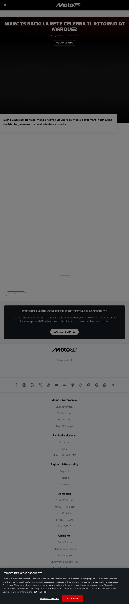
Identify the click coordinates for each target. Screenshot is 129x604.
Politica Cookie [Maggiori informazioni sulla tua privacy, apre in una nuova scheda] (39, 592)
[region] (64, 586)
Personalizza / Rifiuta (49, 599)
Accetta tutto (73, 599)
